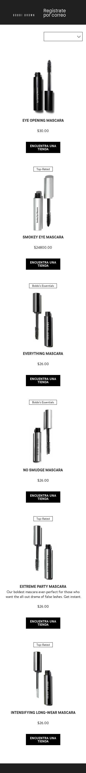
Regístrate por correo (54, 12)
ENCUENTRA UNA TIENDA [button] (43, 147)
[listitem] (43, 101)
